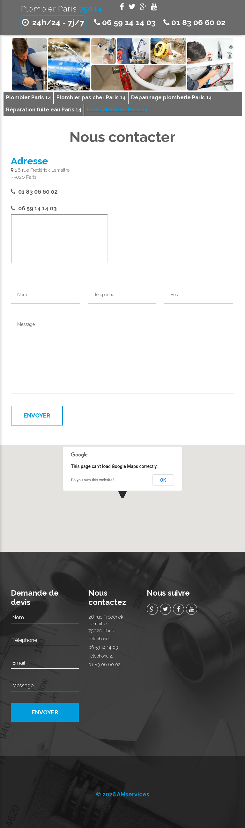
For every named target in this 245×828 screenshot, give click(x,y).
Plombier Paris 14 (28, 97)
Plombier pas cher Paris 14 (91, 97)
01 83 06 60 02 (194, 22)
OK (163, 480)
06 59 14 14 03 (125, 22)
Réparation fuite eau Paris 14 (43, 110)
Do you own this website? (93, 480)
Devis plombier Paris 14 (117, 110)
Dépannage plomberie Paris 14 (171, 97)
